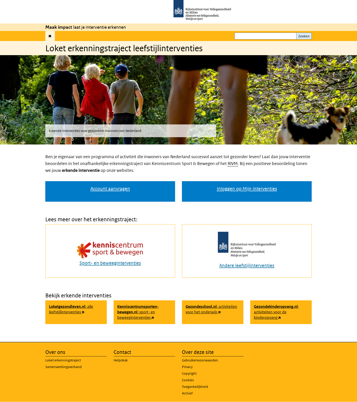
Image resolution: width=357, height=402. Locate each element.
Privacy (187, 367)
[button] (178, 100)
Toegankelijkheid (195, 386)
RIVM (233, 163)
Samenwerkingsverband (63, 367)
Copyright (189, 373)
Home (50, 36)
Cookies (188, 380)
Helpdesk (121, 360)
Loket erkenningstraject (63, 360)
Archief (187, 393)
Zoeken (304, 36)
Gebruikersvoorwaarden (200, 360)
